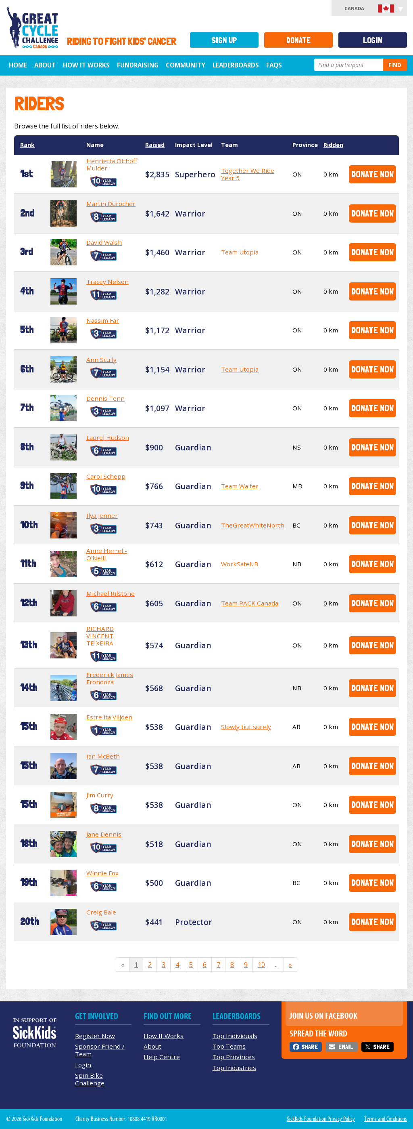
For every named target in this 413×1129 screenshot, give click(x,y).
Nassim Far (102, 320)
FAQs (274, 65)
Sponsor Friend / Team (100, 1050)
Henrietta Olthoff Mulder (111, 164)
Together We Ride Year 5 (247, 174)
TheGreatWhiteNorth (252, 525)
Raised (155, 145)
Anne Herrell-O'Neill (106, 554)
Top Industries (234, 1068)
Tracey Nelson (107, 282)
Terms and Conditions (385, 1119)
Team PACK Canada (249, 603)
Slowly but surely (246, 727)
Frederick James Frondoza (109, 678)
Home (18, 65)
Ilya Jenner (102, 515)
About (45, 65)
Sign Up (224, 40)
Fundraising (138, 65)
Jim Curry (99, 795)
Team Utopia (240, 252)
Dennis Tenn (105, 398)
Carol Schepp (105, 476)
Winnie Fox (102, 873)
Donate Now (372, 173)
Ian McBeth (103, 756)
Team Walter (240, 486)
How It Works (86, 65)
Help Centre (162, 1057)
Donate (298, 40)
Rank (27, 145)
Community (185, 65)
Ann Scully (101, 359)
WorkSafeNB (239, 564)
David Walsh (104, 242)
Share (309, 1047)
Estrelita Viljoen (109, 717)
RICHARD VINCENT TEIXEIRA (100, 635)
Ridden (333, 145)
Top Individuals (235, 1036)
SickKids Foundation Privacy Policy (321, 1119)
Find (394, 65)
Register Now (95, 1036)
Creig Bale (101, 912)
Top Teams (229, 1046)
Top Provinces (234, 1057)
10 (261, 964)
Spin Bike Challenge (89, 1079)
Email (345, 1047)
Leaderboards (236, 65)
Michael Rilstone (110, 593)
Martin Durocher (111, 204)
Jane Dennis (103, 834)
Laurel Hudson (107, 437)
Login (372, 40)
